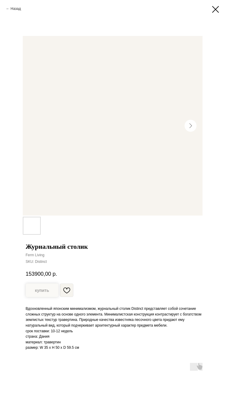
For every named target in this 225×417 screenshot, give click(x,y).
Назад (15, 9)
